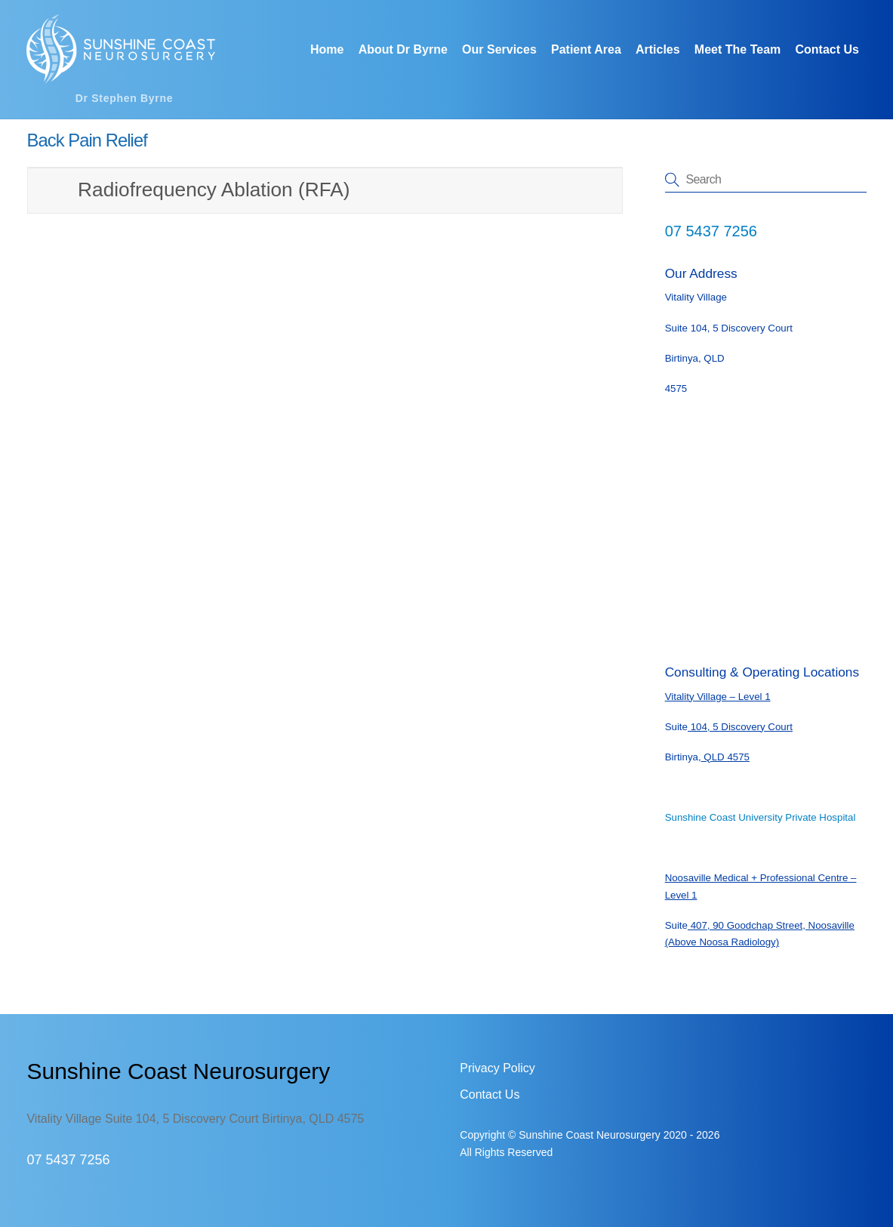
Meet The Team (737, 49)
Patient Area (586, 49)
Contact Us (826, 49)
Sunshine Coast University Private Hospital (760, 817)
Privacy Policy (497, 1068)
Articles (658, 49)
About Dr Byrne (403, 49)
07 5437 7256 (711, 231)
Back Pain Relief (86, 140)
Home (326, 49)
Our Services (499, 49)
